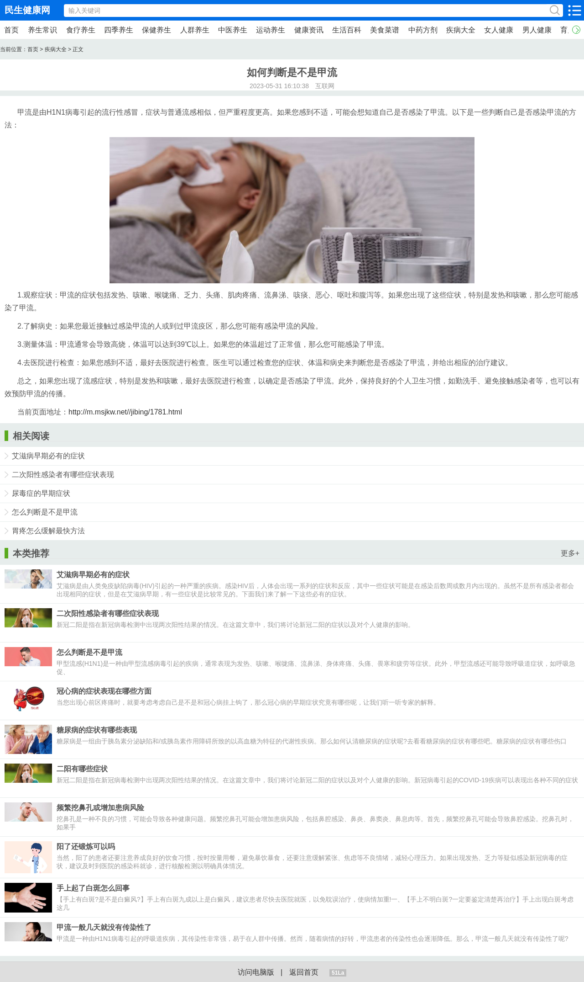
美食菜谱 (384, 30)
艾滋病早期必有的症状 (48, 456)
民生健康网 (27, 10)
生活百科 (346, 30)
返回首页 (303, 972)
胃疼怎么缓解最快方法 (48, 531)
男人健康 (537, 30)
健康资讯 (308, 30)
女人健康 (498, 30)
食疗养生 (80, 30)
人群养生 (194, 30)
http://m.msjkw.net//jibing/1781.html (125, 412)
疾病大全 (460, 30)
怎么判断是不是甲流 (45, 512)
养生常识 (42, 30)
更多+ (570, 553)
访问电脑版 (256, 972)
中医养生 (232, 30)
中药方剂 (423, 30)
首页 (11, 30)
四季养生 (118, 30)
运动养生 (270, 30)
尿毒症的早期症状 (41, 493)
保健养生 (156, 30)
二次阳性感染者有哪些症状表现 (63, 474)
